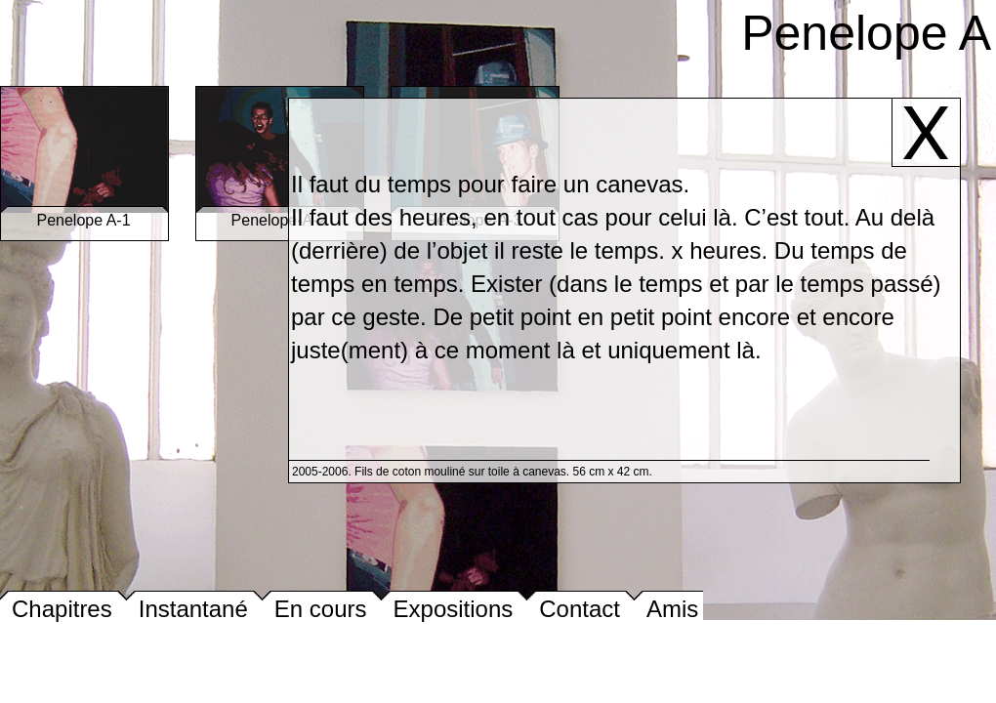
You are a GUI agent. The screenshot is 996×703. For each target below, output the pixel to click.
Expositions (454, 609)
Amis (672, 609)
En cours (320, 609)
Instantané (193, 609)
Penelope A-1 (84, 213)
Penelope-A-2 (279, 213)
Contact (579, 609)
